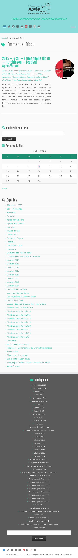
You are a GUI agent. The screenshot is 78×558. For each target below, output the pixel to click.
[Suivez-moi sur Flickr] (18, 26)
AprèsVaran (7, 77)
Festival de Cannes (15, 238)
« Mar (4, 188)
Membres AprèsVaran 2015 (19, 74)
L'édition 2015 (13, 263)
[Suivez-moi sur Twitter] (10, 26)
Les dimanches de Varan (17, 289)
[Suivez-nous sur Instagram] (35, 26)
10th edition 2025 (14, 205)
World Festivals (13, 366)
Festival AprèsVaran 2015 (37, 77)
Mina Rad (16, 80)
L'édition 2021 (13, 282)
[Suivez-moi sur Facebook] (14, 26)
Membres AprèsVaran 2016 (19, 315)
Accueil (4, 37)
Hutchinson (7, 80)
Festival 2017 (13, 234)
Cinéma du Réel (13, 230)
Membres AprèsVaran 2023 (19, 333)
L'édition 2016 (13, 267)
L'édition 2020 (13, 278)
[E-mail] (5, 26)
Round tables (12, 351)
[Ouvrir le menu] (73, 26)
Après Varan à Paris (26, 71)
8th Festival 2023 (14, 209)
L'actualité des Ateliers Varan (19, 252)
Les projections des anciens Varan (21, 296)
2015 (39, 74)
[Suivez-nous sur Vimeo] (31, 26)
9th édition (11, 212)
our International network (18, 344)
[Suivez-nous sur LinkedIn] (27, 26)
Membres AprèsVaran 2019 (19, 322)
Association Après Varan (22, 554)
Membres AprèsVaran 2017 (19, 318)
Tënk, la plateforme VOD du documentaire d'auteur (28, 362)
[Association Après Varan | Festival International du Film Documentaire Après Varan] (39, 9)
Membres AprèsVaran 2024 (19, 337)
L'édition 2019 (13, 274)
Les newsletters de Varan (18, 293)
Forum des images (15, 245)
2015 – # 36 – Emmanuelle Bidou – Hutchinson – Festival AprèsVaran (26, 62)
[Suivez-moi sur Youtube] (23, 26)
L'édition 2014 (13, 260)
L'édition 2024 (13, 285)
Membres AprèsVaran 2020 (19, 326)
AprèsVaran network (16, 223)
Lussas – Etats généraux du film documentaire (26, 304)
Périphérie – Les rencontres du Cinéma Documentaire (29, 348)
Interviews (39, 71)
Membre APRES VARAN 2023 (20, 307)
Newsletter (11, 340)
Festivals (10, 241)
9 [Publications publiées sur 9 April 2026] (39, 166)
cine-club (11, 227)
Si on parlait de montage (17, 355)
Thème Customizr (64, 554)
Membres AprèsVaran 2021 (19, 329)
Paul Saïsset (26, 80)
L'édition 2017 (13, 271)
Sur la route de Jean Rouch (18, 359)
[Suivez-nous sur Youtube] (40, 26)
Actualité (10, 216)
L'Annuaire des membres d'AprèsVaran (23, 256)
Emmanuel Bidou (19, 77)
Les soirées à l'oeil (15, 300)
